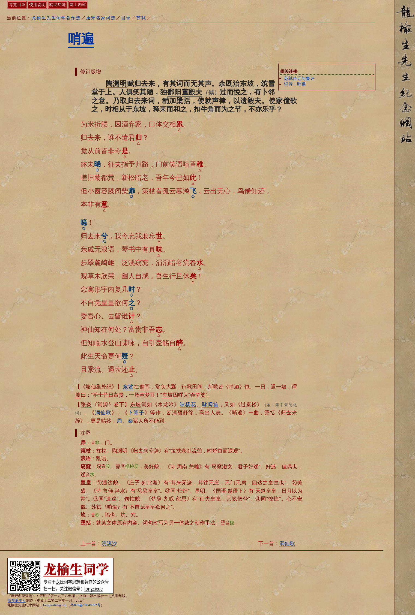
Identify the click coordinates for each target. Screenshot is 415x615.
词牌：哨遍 (295, 84)
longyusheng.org (54, 605)
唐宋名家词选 (101, 18)
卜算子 (136, 412)
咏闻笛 (210, 404)
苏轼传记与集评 (299, 78)
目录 (126, 18)
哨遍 (81, 39)
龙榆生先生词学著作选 (56, 18)
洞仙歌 (103, 412)
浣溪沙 (109, 543)
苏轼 (141, 18)
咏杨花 (188, 404)
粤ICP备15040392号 (85, 605)
